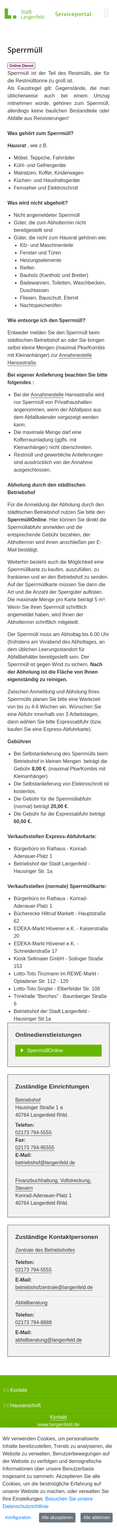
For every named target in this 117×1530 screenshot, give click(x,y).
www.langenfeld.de (58, 1424)
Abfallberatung (31, 1302)
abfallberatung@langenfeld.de (48, 1340)
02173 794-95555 (34, 1147)
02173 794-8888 (33, 1322)
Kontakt (15, 1390)
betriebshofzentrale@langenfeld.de (54, 1287)
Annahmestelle (47, 394)
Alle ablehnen (96, 1517)
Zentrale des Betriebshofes (45, 1250)
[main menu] (106, 12)
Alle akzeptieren (57, 1517)
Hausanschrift (22, 1405)
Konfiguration (18, 1517)
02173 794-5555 (33, 1132)
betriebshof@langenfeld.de (45, 1162)
